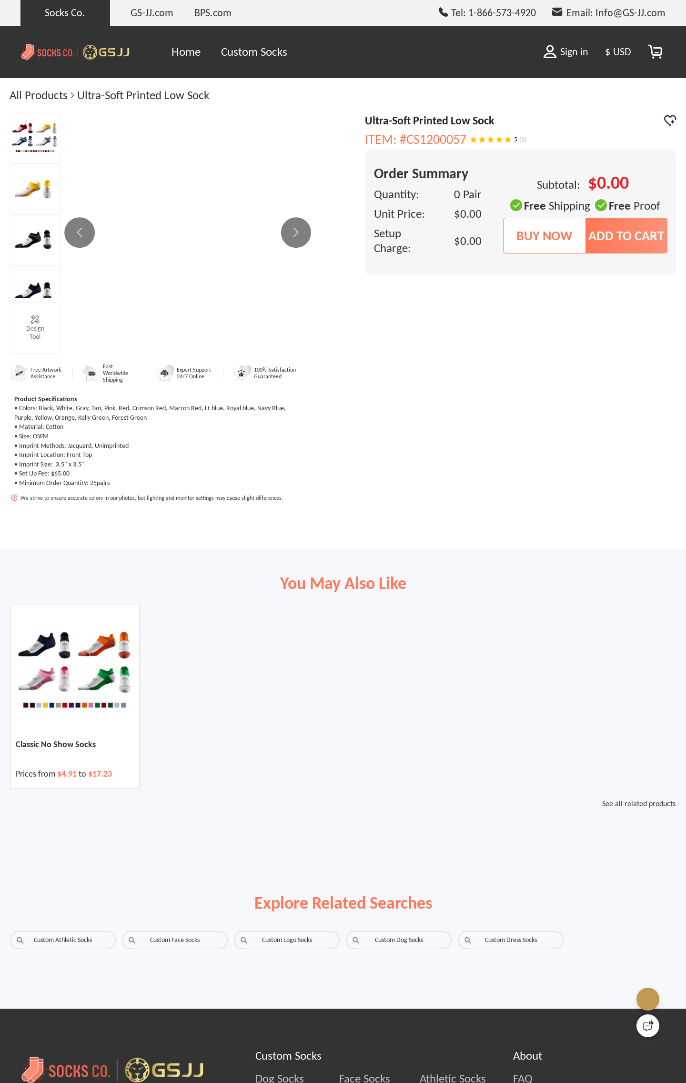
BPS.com (213, 12)
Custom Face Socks (175, 940)
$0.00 (468, 213)
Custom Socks (254, 51)
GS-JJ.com (152, 12)
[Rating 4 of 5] (499, 139)
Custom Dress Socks (511, 940)
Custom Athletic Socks (63, 940)
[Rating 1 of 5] (473, 139)
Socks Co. (65, 12)
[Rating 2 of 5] (482, 139)
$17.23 (100, 774)
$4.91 (68, 774)
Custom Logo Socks (287, 940)
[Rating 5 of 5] (508, 139)
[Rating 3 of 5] (490, 139)
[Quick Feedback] (647, 1025)
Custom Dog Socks (399, 940)
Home (186, 51)
